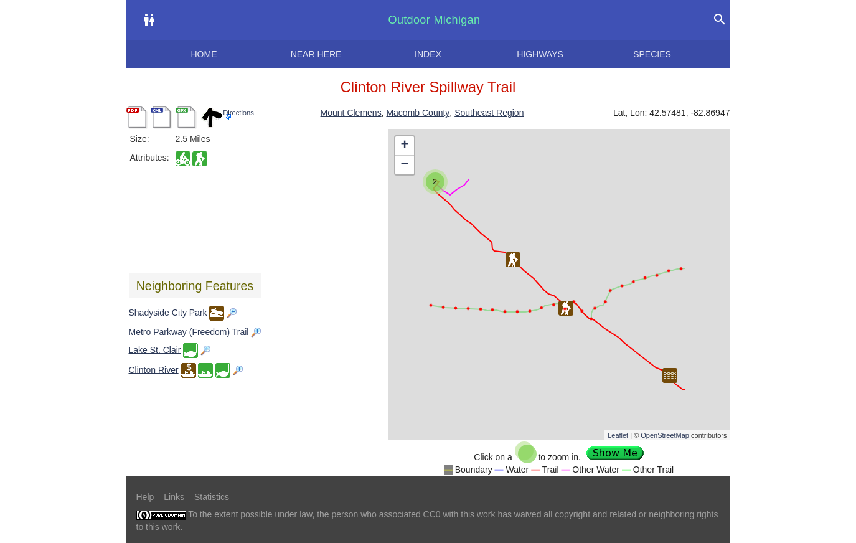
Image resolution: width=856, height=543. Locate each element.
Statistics (211, 497)
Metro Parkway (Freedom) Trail (189, 332)
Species (652, 54)
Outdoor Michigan (434, 20)
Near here (316, 54)
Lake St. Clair (155, 349)
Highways (540, 54)
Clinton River (154, 369)
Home (204, 54)
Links (174, 497)
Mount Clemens (351, 113)
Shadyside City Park (168, 312)
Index (428, 54)
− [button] (404, 165)
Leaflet (618, 435)
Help (145, 497)
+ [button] (404, 145)
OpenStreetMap (665, 435)
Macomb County (417, 113)
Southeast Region (489, 113)
